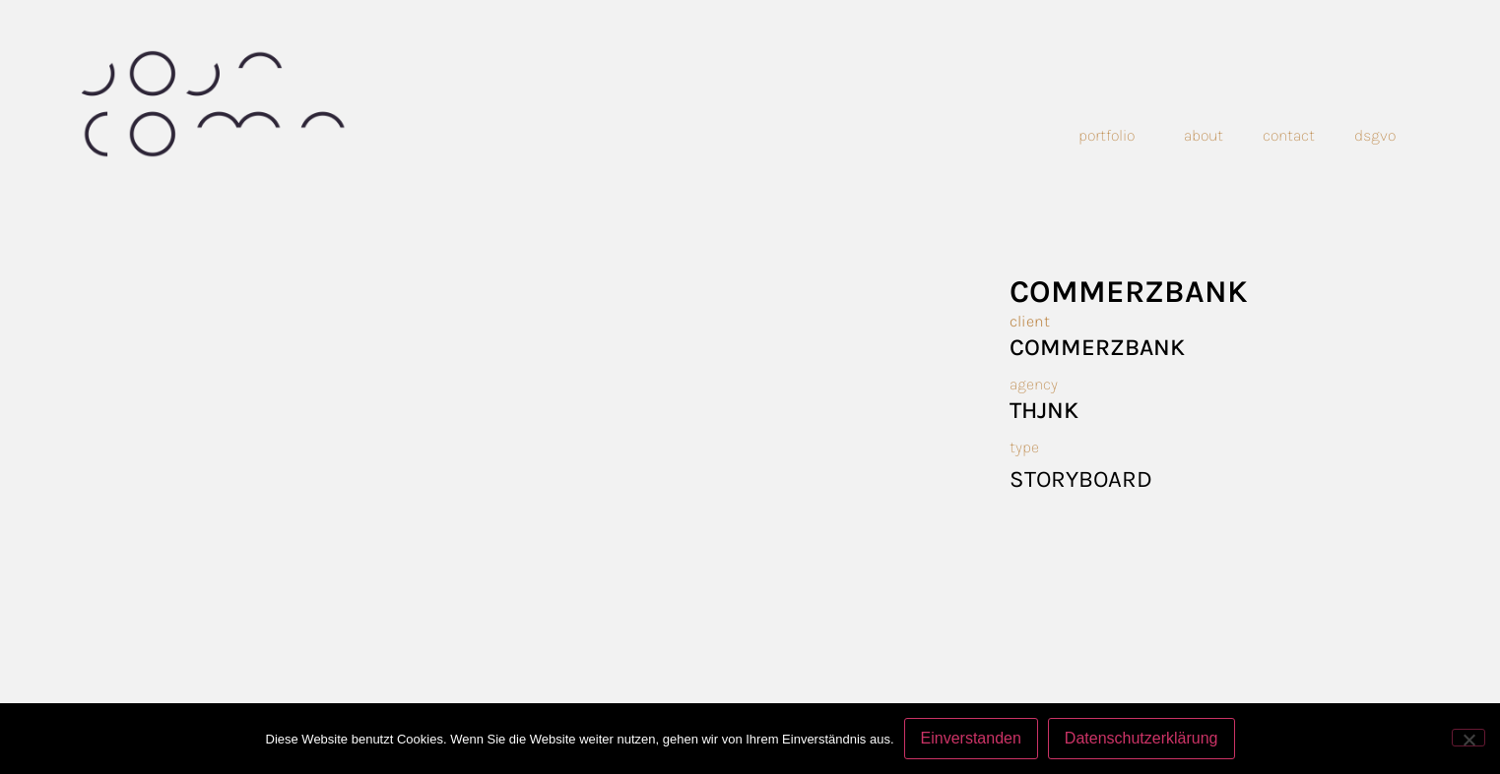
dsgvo (1375, 135)
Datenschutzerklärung (1141, 738)
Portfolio (1111, 136)
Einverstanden (971, 738)
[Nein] (1468, 737)
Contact (1289, 135)
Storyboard (1081, 479)
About (1203, 135)
